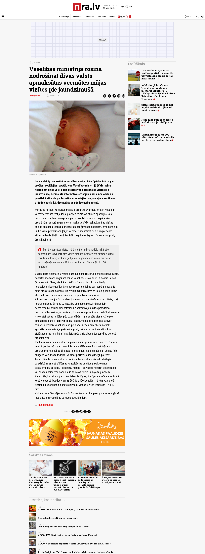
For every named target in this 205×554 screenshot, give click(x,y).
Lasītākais (136, 64)
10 (143, 125)
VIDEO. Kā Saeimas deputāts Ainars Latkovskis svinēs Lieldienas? (74, 543)
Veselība (37, 62)
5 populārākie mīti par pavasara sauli (58, 518)
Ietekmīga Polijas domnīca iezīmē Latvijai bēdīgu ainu (157, 121)
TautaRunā (89, 17)
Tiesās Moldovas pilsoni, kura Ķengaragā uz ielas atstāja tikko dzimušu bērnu (39, 482)
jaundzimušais (44, 404)
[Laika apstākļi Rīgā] (127, 6)
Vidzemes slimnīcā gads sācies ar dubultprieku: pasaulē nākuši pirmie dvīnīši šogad (89, 482)
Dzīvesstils (77, 17)
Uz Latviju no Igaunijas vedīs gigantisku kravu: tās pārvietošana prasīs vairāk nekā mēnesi (157, 74)
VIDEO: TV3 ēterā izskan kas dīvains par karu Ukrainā (67, 535)
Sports (112, 17)
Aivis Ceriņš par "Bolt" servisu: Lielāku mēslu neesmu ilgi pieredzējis (75, 552)
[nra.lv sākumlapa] (86, 7)
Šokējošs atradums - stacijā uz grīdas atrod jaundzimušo (113, 480)
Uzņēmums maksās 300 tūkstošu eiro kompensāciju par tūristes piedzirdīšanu (157, 137)
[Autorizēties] (202, 16)
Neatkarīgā (64, 17)
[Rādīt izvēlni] (3, 16)
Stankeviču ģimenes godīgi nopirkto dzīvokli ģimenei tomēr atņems (157, 107)
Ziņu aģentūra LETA (37, 96)
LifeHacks (101, 17)
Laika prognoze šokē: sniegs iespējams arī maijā (64, 526)
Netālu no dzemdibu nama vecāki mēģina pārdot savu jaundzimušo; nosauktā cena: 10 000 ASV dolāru (65, 483)
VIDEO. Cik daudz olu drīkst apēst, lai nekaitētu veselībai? (69, 509)
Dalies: (67, 411)
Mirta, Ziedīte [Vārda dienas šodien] (109, 8)
